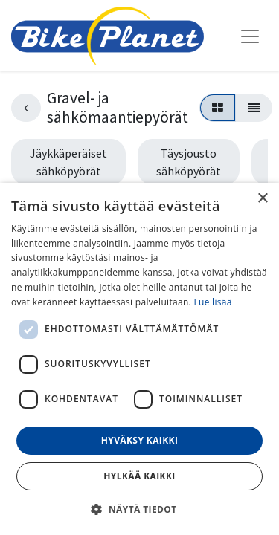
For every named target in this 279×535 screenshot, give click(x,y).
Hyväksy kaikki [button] (140, 440)
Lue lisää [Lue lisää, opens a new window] (212, 302)
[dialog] (139, 359)
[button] (139, 509)
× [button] (262, 198)
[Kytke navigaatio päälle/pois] (250, 35)
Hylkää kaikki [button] (139, 476)
